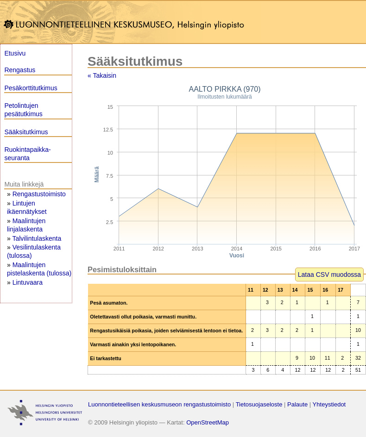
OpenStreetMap (207, 422)
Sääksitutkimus (26, 132)
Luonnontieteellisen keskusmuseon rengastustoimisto (159, 404)
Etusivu (14, 53)
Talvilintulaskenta (36, 238)
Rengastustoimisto (39, 194)
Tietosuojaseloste (259, 404)
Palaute (297, 404)
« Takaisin (102, 75)
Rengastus (19, 70)
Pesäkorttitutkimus (30, 88)
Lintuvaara (28, 282)
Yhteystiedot (329, 404)
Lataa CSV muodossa (329, 274)
